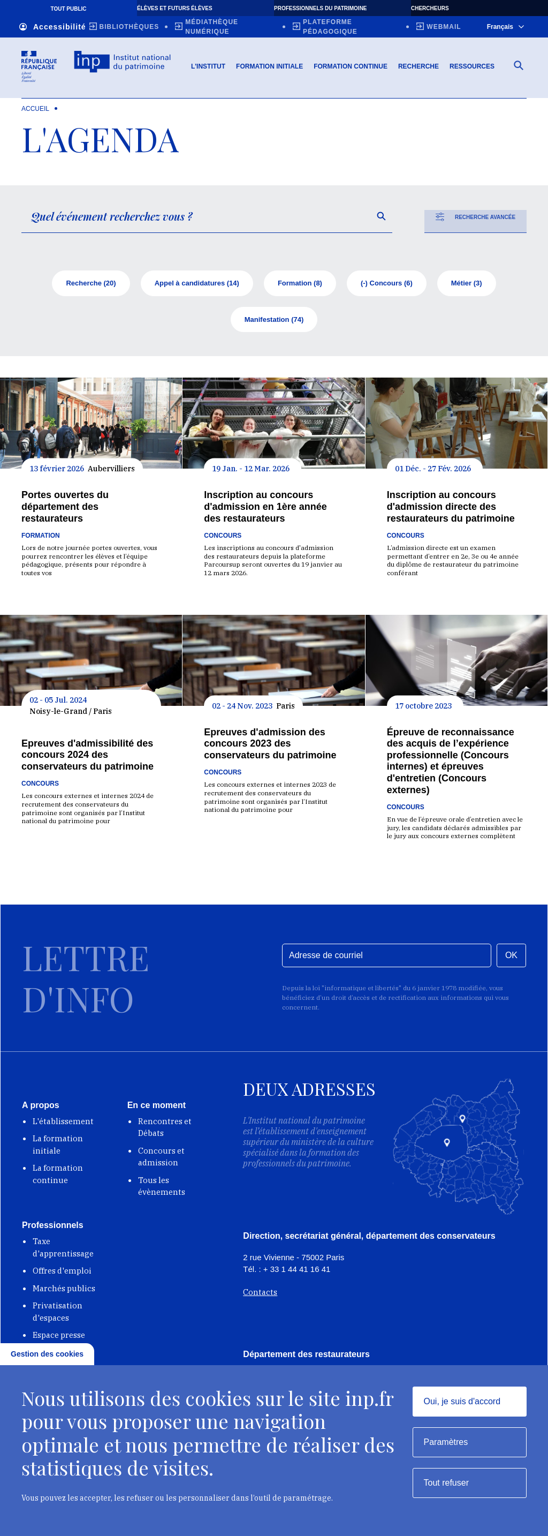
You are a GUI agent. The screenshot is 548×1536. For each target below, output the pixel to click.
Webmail (444, 27)
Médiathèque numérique (211, 26)
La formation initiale (58, 1147)
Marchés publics (64, 1291)
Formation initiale (269, 69)
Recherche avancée (475, 219)
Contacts (260, 1295)
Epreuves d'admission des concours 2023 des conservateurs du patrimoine (270, 746)
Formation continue (350, 69)
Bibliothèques (129, 27)
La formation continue (58, 1176)
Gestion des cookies (47, 1354)
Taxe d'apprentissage (63, 1250)
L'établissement (63, 1124)
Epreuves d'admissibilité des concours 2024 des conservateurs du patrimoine (87, 757)
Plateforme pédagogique (330, 26)
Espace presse (59, 1337)
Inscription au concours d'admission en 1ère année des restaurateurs (265, 509)
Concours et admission (161, 1159)
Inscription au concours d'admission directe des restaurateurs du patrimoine (451, 509)
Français (505, 27)
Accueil (35, 111)
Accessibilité (52, 27)
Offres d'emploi (62, 1273)
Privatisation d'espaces (57, 1314)
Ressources (472, 69)
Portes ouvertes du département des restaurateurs (65, 509)
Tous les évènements (161, 1189)
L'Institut (208, 69)
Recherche (418, 69)
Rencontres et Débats (165, 1130)
